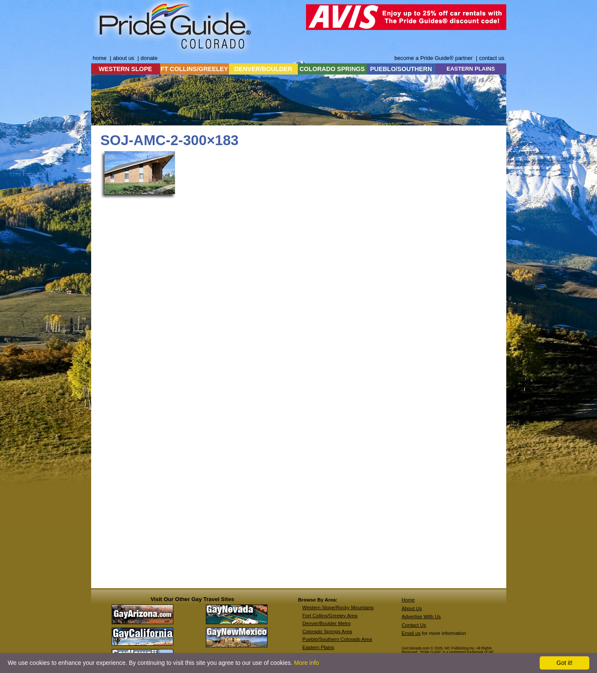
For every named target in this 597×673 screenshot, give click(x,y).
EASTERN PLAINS (471, 69)
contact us (491, 58)
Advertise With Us (421, 616)
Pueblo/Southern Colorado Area (337, 639)
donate (149, 58)
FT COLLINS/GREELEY (194, 69)
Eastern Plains (318, 647)
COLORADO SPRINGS (332, 69)
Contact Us (414, 625)
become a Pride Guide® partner (433, 58)
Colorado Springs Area (327, 631)
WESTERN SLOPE (125, 69)
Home (408, 599)
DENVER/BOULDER (263, 69)
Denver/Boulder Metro (327, 623)
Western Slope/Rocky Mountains (338, 607)
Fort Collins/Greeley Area (330, 615)
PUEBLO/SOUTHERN (401, 69)
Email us (411, 633)
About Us (412, 608)
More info (306, 662)
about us (123, 58)
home (100, 58)
